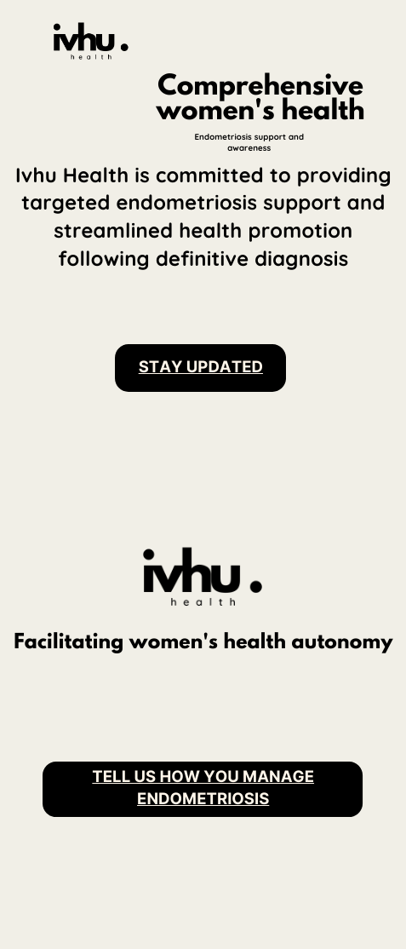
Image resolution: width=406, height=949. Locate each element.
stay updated (201, 367)
